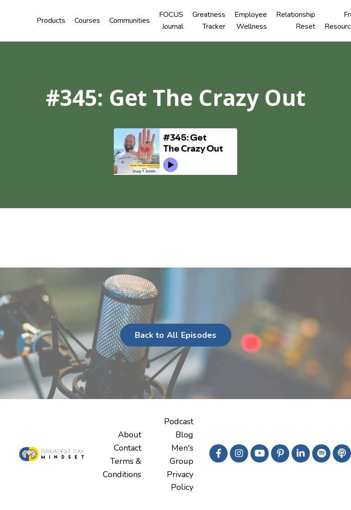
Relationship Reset (295, 21)
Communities (129, 21)
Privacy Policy (180, 481)
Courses (87, 21)
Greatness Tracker (208, 21)
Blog (184, 434)
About (129, 434)
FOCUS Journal (171, 21)
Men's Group (181, 454)
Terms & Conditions (122, 468)
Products (51, 21)
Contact (127, 447)
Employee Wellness (250, 21)
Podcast (178, 421)
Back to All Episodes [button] (176, 335)
